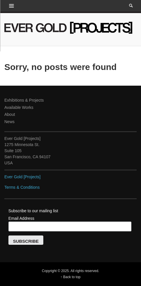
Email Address (21, 218)
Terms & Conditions (22, 187)
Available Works (18, 107)
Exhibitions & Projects (24, 100)
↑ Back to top (70, 277)
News (9, 121)
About (9, 114)
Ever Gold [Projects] (22, 177)
